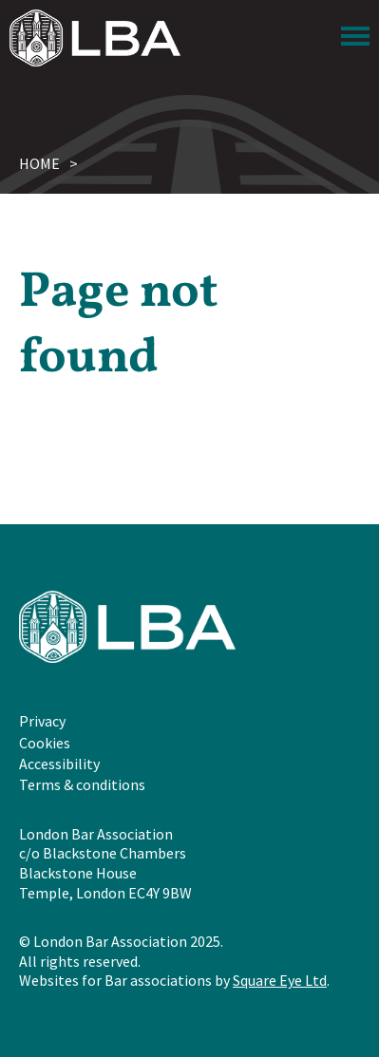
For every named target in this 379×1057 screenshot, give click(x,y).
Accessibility (59, 763)
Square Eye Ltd (280, 980)
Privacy (42, 720)
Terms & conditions (82, 784)
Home (39, 163)
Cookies (44, 742)
